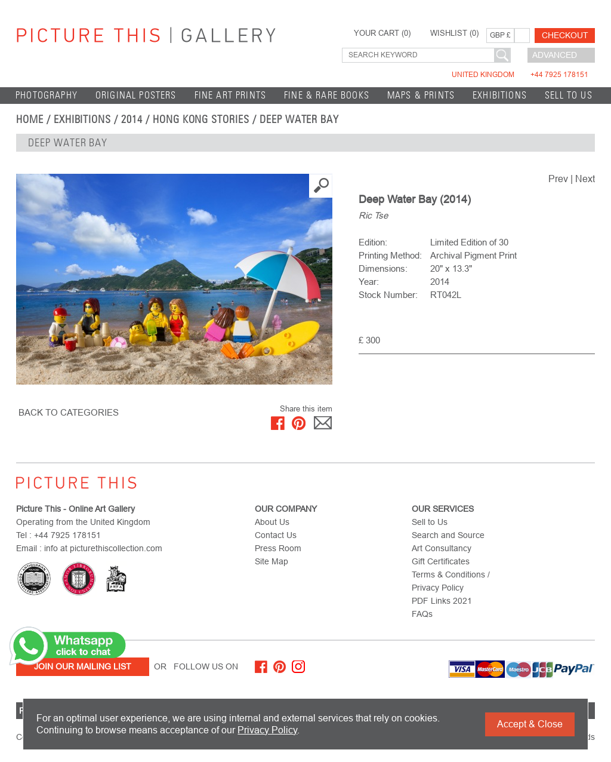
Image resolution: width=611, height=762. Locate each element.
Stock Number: (388, 295)
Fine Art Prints (231, 95)
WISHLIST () (454, 33)
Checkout (565, 35)
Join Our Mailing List (82, 666)
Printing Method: (390, 255)
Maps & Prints (421, 95)
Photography (47, 95)
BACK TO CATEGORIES (68, 412)
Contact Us (276, 535)
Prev (558, 179)
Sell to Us (569, 95)
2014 (132, 119)
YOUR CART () (382, 33)
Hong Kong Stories (201, 119)
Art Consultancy (441, 548)
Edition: (373, 242)
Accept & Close (530, 724)
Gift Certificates (441, 561)
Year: (369, 281)
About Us (272, 522)
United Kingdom (520, 74)
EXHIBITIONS (500, 95)
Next (585, 179)
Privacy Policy (267, 730)
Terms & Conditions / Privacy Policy (451, 581)
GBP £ (500, 35)
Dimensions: (383, 268)
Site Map (271, 561)
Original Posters (136, 95)
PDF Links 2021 (442, 601)
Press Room (278, 548)
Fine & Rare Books (326, 95)
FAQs (422, 614)
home (30, 119)
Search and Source (448, 535)
